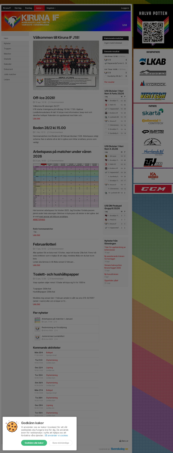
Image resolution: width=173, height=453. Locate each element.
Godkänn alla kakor (34, 443)
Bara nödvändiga (61, 443)
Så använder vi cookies (56, 435)
